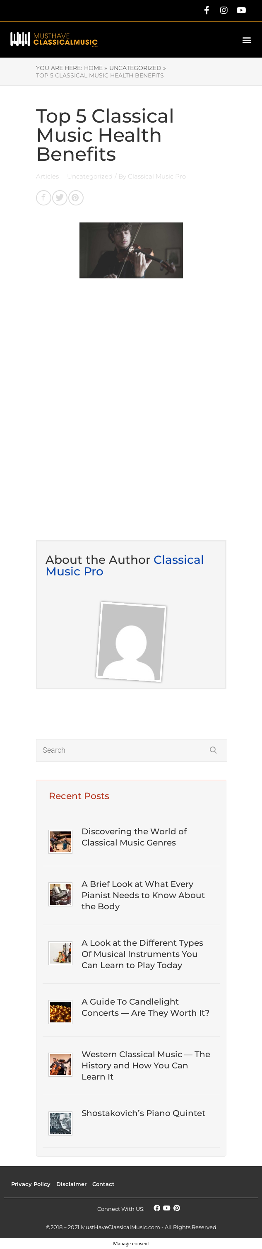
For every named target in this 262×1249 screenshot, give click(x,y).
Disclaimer (71, 1184)
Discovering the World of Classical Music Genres (134, 837)
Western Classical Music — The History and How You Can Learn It (146, 1065)
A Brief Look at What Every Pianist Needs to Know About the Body (143, 895)
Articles (48, 176)
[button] (247, 39)
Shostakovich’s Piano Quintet (143, 1113)
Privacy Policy (30, 1184)
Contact (103, 1184)
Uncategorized (90, 176)
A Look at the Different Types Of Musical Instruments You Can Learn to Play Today (142, 954)
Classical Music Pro (157, 176)
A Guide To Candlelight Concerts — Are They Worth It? (145, 1007)
